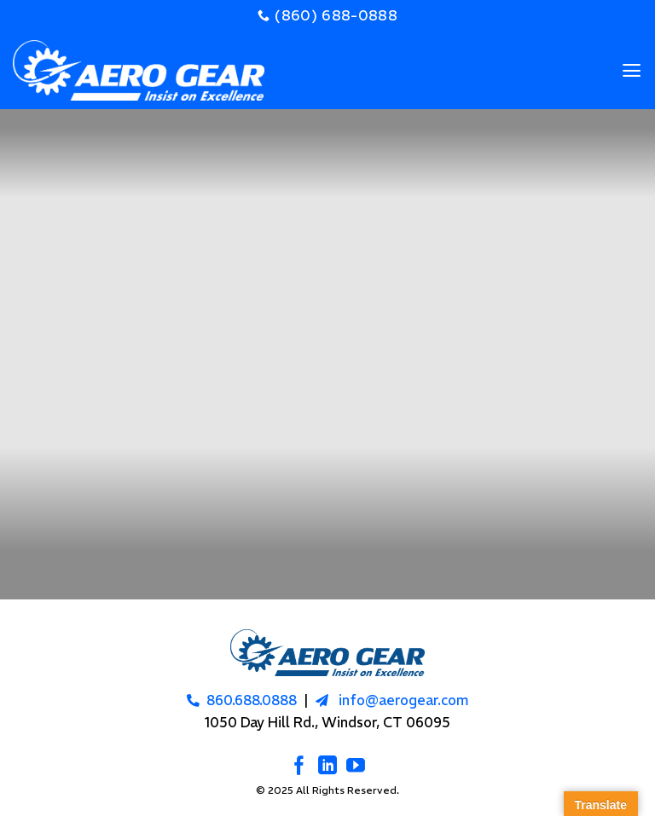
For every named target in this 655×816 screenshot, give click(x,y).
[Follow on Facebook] (299, 767)
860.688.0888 (251, 700)
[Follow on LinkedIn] (327, 767)
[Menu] (631, 70)
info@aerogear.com (403, 700)
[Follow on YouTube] (355, 767)
